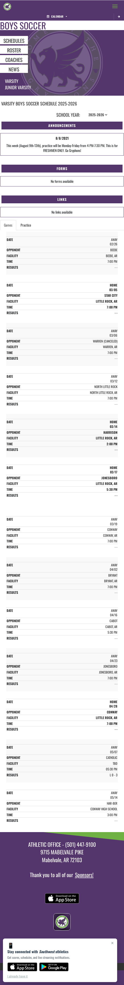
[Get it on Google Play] (54, 966)
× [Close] (112, 943)
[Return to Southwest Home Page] (7, 6)
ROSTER (14, 49)
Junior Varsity (18, 87)
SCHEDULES (13, 40)
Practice (26, 225)
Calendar (57, 16)
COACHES (13, 59)
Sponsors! (84, 875)
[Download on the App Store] (22, 966)
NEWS (14, 69)
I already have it (17, 976)
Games (8, 225)
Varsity (11, 81)
